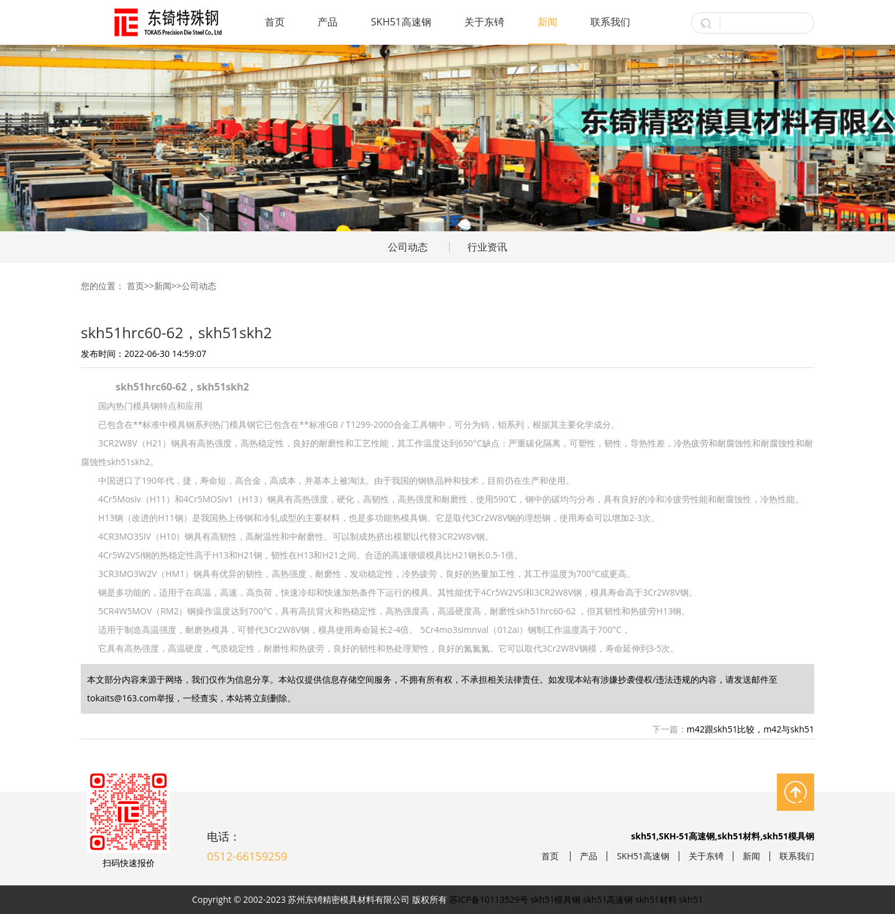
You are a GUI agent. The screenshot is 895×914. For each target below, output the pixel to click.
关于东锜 (484, 22)
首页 (275, 22)
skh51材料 (656, 899)
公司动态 (408, 247)
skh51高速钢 (608, 899)
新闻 (548, 22)
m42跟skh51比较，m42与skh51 (750, 729)
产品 (327, 22)
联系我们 (610, 22)
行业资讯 (487, 247)
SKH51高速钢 (401, 22)
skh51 (691, 899)
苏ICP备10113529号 (488, 899)
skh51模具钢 (556, 899)
